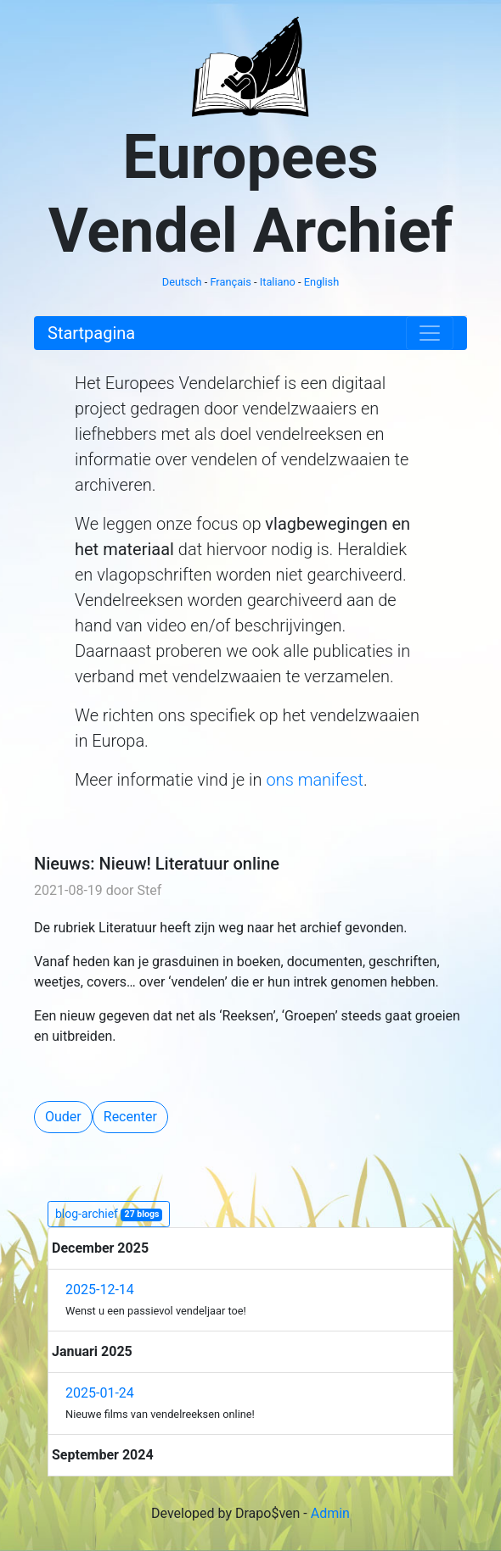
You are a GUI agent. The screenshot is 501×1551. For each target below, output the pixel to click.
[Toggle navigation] (429, 333)
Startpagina (91, 333)
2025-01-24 (99, 1393)
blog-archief (108, 1214)
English (321, 281)
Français (230, 281)
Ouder (63, 1117)
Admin (330, 1513)
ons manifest (314, 780)
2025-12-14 (99, 1289)
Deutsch (182, 281)
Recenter (130, 1117)
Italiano (278, 281)
